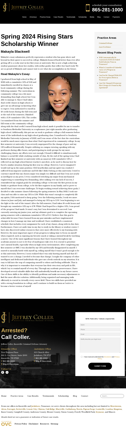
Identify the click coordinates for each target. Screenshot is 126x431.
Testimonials (70, 17)
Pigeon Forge (89, 409)
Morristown (115, 406)
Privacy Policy (21, 424)
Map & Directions (10, 364)
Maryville (60, 409)
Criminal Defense (105, 43)
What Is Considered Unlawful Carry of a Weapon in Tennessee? (110, 70)
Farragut (11, 409)
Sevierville (21, 409)
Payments (116, 17)
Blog (99, 17)
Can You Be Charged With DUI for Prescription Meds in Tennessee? (110, 77)
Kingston (118, 409)
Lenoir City (32, 409)
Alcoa (3, 409)
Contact (106, 17)
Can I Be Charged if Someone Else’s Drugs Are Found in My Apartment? (110, 85)
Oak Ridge (50, 409)
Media (92, 17)
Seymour (100, 412)
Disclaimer (107, 357)
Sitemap (54, 424)
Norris (79, 409)
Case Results (58, 17)
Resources (44, 424)
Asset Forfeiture (105, 47)
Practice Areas (45, 17)
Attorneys (33, 17)
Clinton (41, 409)
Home (24, 17)
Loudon (109, 409)
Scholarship (82, 17)
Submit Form (100, 366)
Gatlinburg (70, 409)
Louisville (100, 409)
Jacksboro (35, 406)
